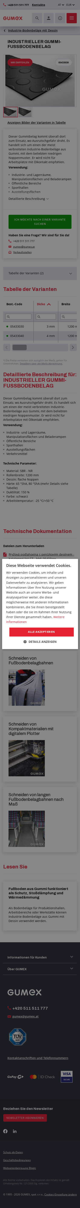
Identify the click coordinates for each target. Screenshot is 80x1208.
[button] (40, 642)
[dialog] (40, 604)
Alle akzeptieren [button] (41, 632)
